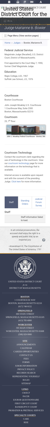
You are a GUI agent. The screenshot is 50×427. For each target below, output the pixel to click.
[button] (41, 2)
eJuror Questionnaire (26, 400)
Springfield (25, 311)
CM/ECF (26, 393)
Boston (25, 297)
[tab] (11, 202)
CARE (26, 419)
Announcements (26, 344)
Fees (26, 359)
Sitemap (26, 383)
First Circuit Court (26, 403)
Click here (16, 181)
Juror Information (26, 366)
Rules (26, 380)
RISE (26, 422)
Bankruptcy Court (26, 407)
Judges (16, 43)
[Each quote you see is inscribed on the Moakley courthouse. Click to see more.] (43, 240)
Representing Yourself (26, 376)
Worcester (25, 325)
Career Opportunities (26, 351)
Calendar (26, 348)
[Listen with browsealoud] (24, 2)
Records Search (26, 373)
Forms (26, 362)
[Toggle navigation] (21, 35)
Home (7, 43)
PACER (26, 396)
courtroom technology (18, 163)
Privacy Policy (26, 369)
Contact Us (26, 355)
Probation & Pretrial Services (26, 410)
